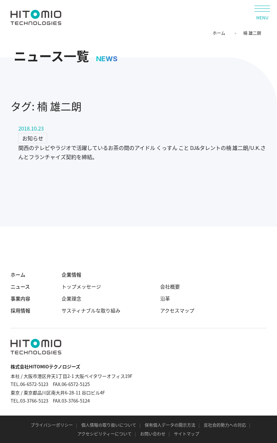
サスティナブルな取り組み (91, 310)
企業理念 (71, 298)
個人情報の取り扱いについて (108, 425)
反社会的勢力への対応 (225, 425)
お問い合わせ (152, 434)
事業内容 (20, 298)
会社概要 (170, 286)
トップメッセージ (81, 286)
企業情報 (71, 274)
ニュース (20, 286)
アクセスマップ (177, 310)
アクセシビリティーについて (104, 434)
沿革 (165, 298)
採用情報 (20, 310)
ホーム (219, 33)
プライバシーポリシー (52, 425)
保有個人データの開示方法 (170, 425)
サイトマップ (186, 434)
